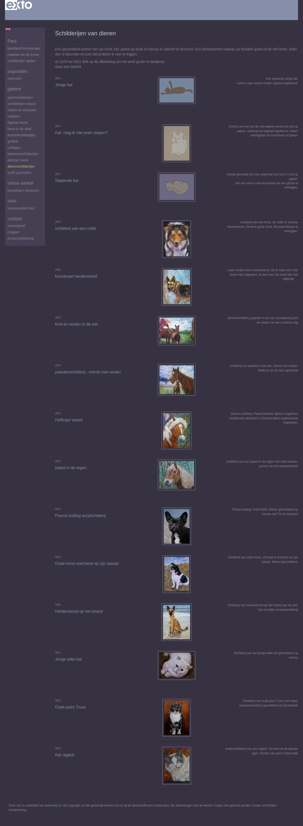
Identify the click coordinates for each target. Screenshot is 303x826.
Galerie (14, 88)
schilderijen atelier (22, 61)
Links (12, 200)
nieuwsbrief (16, 226)
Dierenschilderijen (21, 166)
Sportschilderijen (20, 97)
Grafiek (13, 141)
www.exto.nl (53, 805)
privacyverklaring (21, 238)
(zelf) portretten (19, 173)
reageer (14, 232)
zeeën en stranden (22, 110)
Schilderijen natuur (22, 104)
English (8, 29)
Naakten (14, 116)
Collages (14, 148)
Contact (15, 218)
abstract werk (18, 160)
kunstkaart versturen (23, 190)
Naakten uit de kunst (23, 55)
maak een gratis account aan (53, 15)
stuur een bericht (68, 67)
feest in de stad (19, 129)
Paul (12, 41)
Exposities (18, 71)
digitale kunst (18, 123)
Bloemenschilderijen (23, 154)
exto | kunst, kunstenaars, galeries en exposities (19, 5)
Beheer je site (16, 15)
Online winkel (20, 183)
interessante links (21, 208)
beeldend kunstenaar (24, 48)
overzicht (15, 78)
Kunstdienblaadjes (22, 135)
